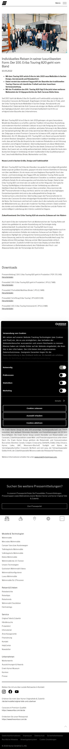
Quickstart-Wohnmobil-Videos (14, 569)
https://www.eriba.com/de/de (13, 710)
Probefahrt (6, 626)
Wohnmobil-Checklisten (11, 603)
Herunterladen (7, 277)
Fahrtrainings (7, 607)
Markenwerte (7, 661)
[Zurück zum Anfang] (65, 726)
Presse (4, 676)
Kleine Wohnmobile (9, 557)
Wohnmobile (7, 538)
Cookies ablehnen (34, 423)
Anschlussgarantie (9, 634)
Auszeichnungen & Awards (12, 664)
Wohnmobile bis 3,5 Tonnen (13, 561)
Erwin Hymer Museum (10, 668)
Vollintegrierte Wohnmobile (12, 553)
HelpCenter (6, 645)
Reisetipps (6, 595)
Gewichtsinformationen (11, 736)
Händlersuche (7, 622)
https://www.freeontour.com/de (14, 719)
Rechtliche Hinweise (10, 739)
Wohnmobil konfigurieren (12, 572)
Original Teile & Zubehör (11, 618)
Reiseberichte (7, 591)
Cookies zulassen (34, 408)
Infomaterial (7, 630)
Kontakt (5, 641)
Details (58, 401)
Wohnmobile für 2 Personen (13, 580)
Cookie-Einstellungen (48, 739)
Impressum (27, 736)
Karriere (5, 672)
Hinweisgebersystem (28, 739)
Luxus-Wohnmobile (9, 576)
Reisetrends (6, 599)
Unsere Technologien (10, 565)
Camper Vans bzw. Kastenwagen (15, 545)
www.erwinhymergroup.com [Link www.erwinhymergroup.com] (45, 457)
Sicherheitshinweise (55, 736)
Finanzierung (7, 638)
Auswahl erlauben (34, 415)
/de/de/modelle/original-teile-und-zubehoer (19, 701)
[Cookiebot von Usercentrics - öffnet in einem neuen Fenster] (55, 324)
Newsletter (6, 649)
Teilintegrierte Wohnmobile (12, 549)
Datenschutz (39, 736)
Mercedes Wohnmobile (11, 541)
